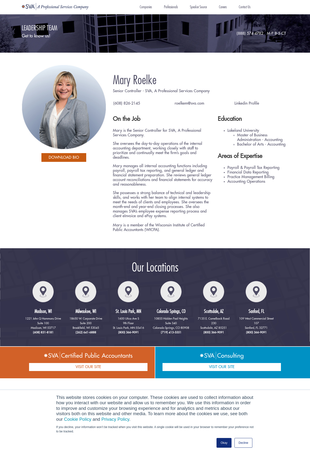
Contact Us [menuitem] (244, 7)
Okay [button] (224, 443)
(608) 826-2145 (126, 103)
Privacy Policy (115, 419)
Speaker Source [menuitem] (198, 7)
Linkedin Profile (246, 103)
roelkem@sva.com (189, 103)
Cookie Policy (77, 419)
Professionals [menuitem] (171, 7)
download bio (64, 157)
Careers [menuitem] (223, 7)
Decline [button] (243, 443)
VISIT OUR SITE (88, 367)
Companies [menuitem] (146, 7)
